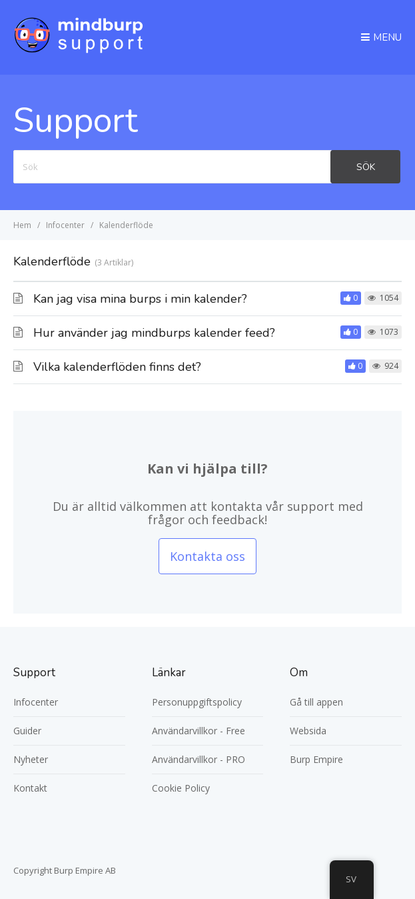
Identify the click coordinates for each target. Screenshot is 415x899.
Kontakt (30, 788)
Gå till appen (316, 702)
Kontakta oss (207, 556)
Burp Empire (316, 759)
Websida (308, 730)
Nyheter (30, 759)
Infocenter (35, 702)
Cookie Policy (181, 788)
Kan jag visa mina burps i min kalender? (140, 299)
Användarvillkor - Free (198, 730)
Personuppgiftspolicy (197, 702)
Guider (27, 730)
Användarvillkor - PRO (198, 759)
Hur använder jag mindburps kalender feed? (154, 333)
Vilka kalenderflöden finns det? (117, 367)
